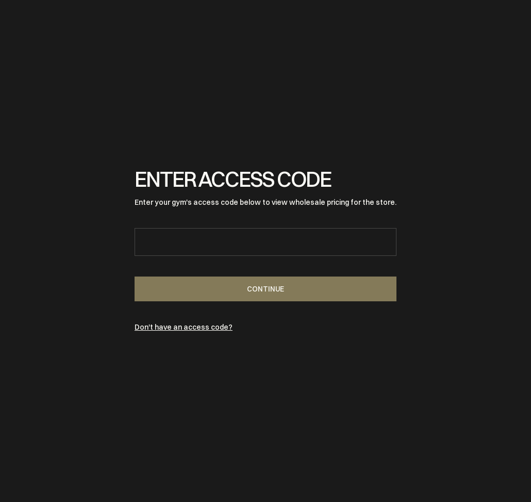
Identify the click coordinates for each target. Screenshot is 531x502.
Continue (265, 289)
